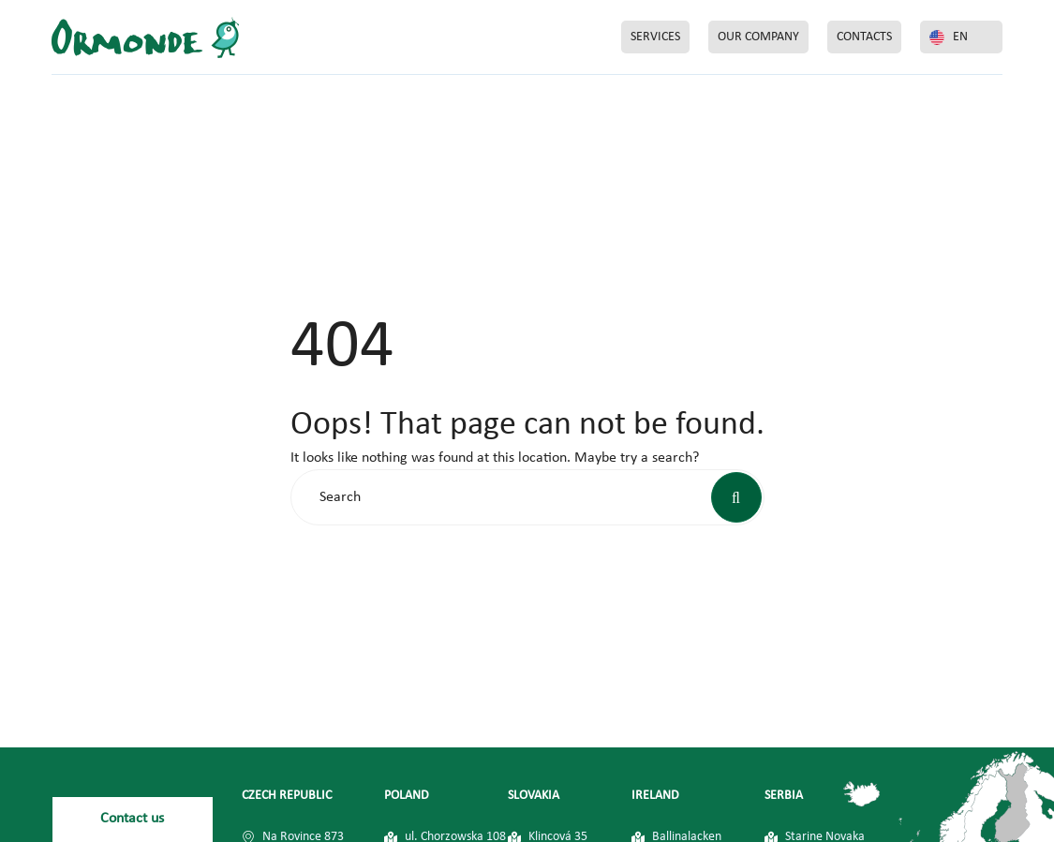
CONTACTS (864, 37)
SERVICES (655, 37)
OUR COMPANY (758, 37)
